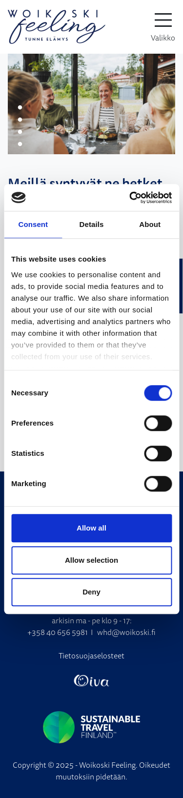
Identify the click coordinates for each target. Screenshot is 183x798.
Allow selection (91, 560)
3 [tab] (20, 132)
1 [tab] (20, 108)
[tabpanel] (91, 104)
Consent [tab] (33, 224)
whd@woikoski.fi (126, 632)
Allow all (91, 528)
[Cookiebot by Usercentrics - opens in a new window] (130, 197)
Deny (91, 592)
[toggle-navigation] (163, 26)
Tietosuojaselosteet (91, 655)
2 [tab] (20, 120)
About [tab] (150, 224)
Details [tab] (92, 224)
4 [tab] (20, 144)
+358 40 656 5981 (57, 632)
